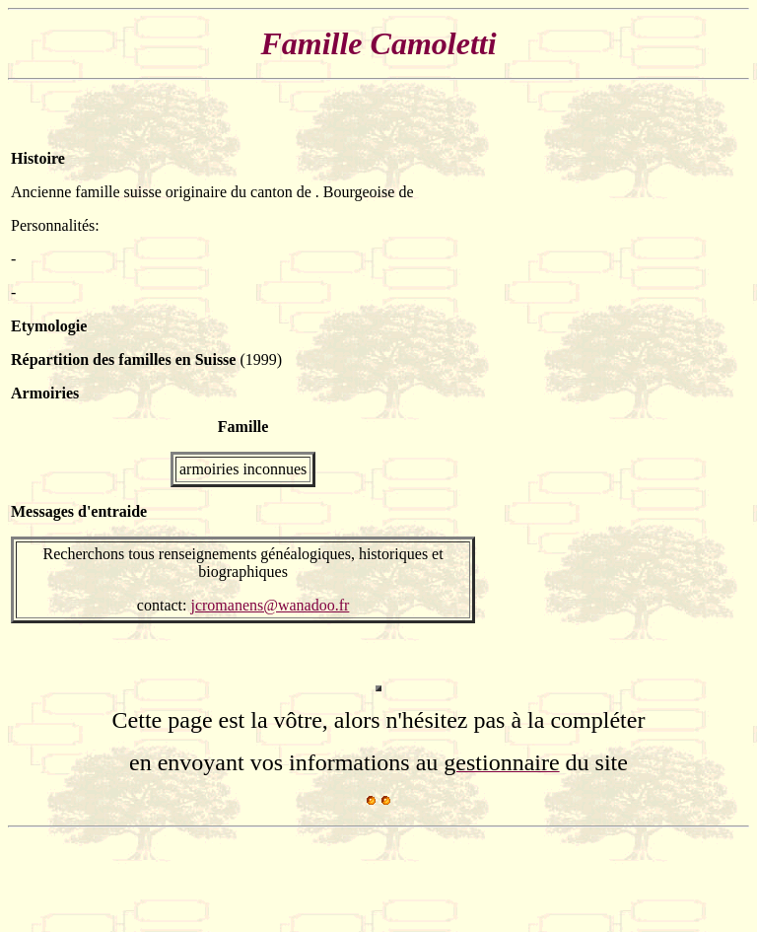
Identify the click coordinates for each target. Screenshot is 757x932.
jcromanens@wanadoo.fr (269, 605)
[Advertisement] (687, 386)
